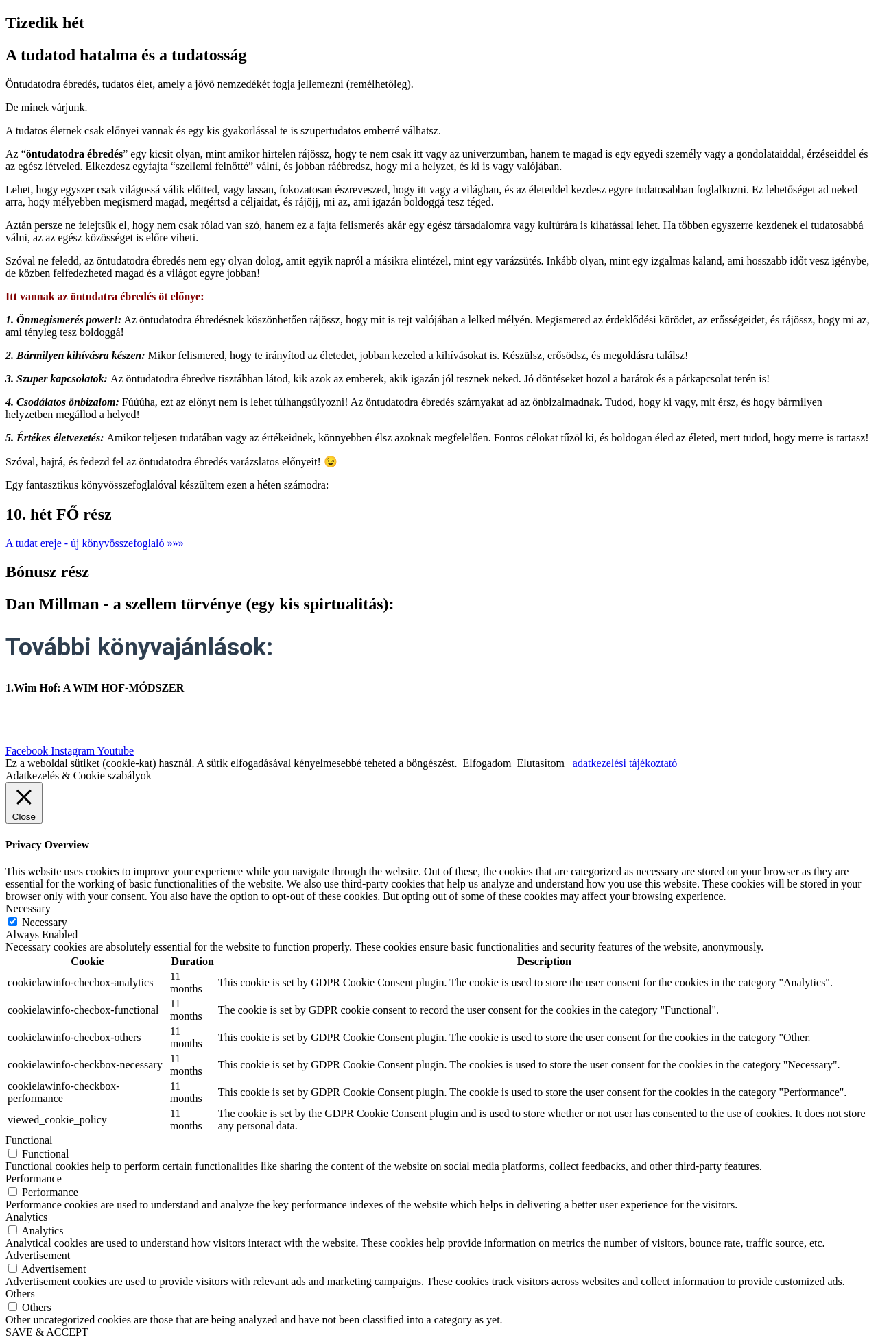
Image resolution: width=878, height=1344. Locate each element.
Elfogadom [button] (486, 763)
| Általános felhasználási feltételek (616, 715)
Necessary (44, 922)
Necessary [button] (28, 908)
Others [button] (20, 1293)
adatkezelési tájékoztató (625, 763)
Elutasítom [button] (541, 763)
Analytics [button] (26, 1217)
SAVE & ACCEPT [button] (46, 1332)
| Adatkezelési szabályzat (470, 715)
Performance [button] (33, 1178)
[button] (94, 543)
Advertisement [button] (37, 1255)
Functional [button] (28, 1140)
